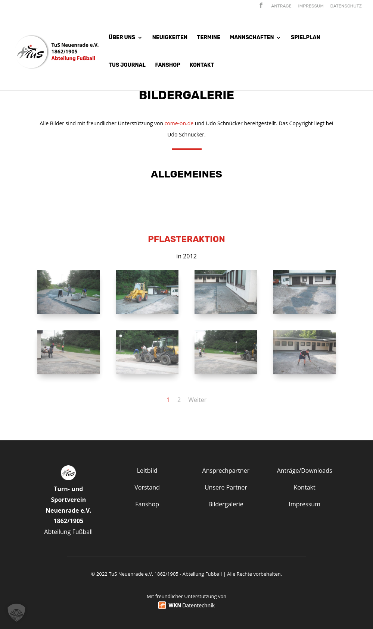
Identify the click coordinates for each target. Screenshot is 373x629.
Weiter (197, 400)
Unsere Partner (226, 487)
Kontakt (202, 65)
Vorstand (147, 487)
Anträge (281, 6)
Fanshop (167, 65)
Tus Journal (127, 65)
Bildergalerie (225, 504)
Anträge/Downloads (304, 470)
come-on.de (179, 123)
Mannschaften (252, 38)
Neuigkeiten (169, 38)
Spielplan (305, 38)
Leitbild (147, 470)
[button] (16, 612)
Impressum (311, 6)
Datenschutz (346, 6)
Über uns (122, 38)
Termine (209, 38)
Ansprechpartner (226, 470)
